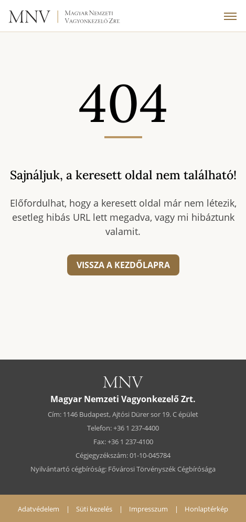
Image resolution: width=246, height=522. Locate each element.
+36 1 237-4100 (130, 441)
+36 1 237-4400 (136, 428)
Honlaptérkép (206, 509)
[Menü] (230, 16)
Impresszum (148, 509)
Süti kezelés (94, 509)
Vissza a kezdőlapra (123, 265)
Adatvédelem (38, 509)
